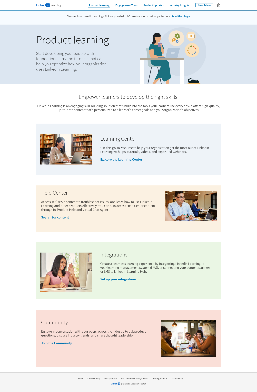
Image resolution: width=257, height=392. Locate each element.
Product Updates (153, 5)
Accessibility (177, 378)
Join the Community (56, 343)
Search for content (55, 217)
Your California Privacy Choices (134, 378)
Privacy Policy (110, 378)
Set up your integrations (118, 279)
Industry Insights (179, 5)
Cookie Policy (94, 378)
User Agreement (160, 378)
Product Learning (99, 5)
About (81, 378)
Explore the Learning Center (121, 159)
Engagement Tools (126, 5)
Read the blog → (180, 16)
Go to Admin (204, 5)
